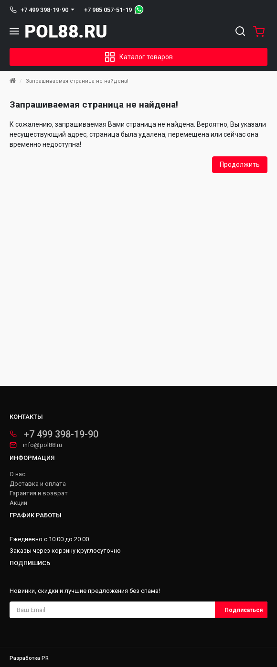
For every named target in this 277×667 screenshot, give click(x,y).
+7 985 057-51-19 (108, 10)
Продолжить (240, 164)
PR (45, 658)
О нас (17, 474)
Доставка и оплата (38, 484)
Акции (18, 503)
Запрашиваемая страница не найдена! (77, 81)
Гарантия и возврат (39, 493)
